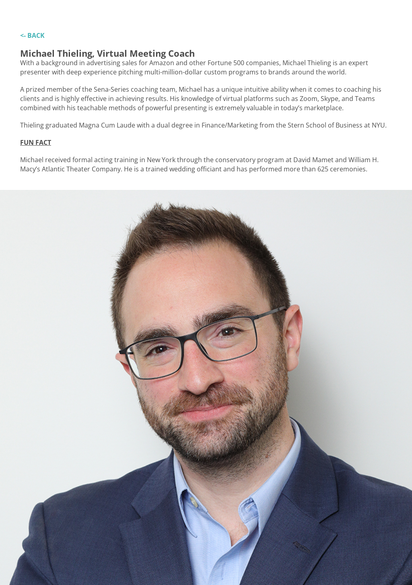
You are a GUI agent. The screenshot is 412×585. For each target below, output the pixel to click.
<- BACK (32, 35)
